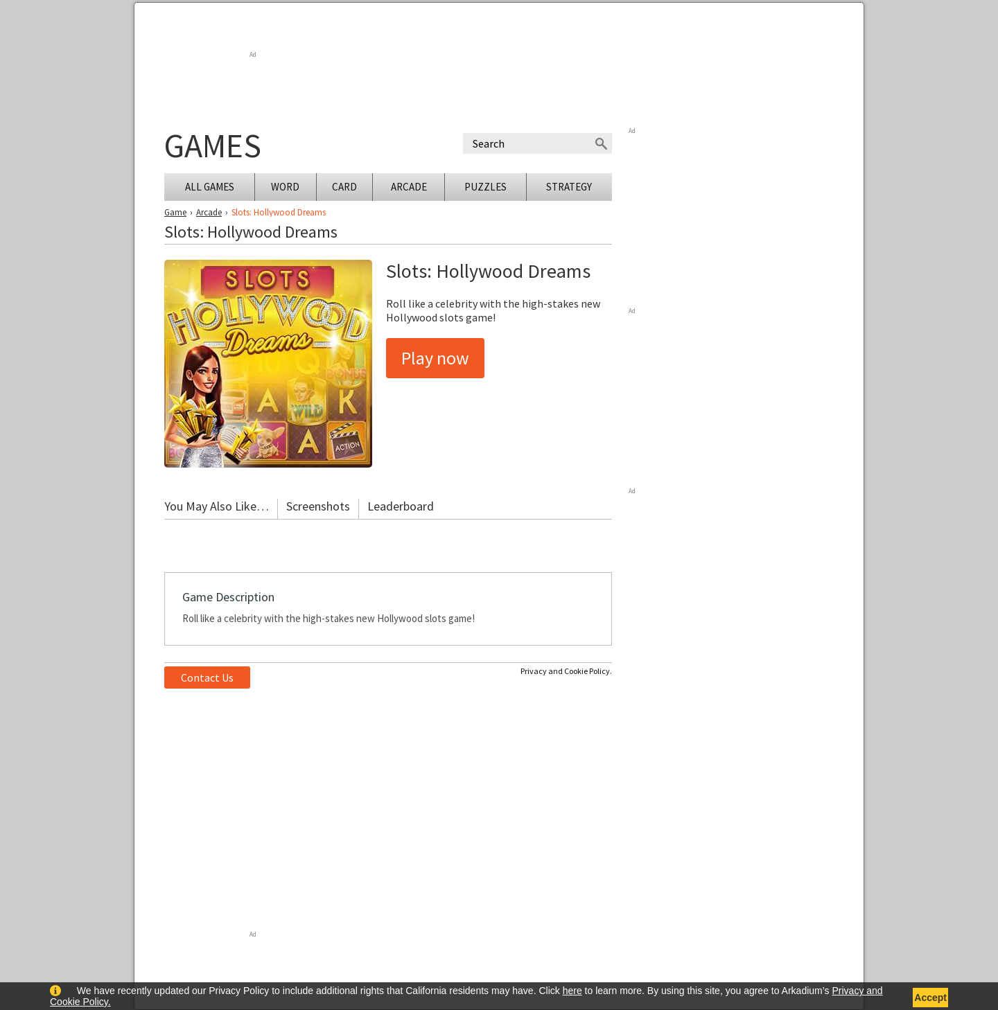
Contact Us (207, 677)
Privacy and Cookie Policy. (566, 671)
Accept (930, 997)
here (572, 990)
